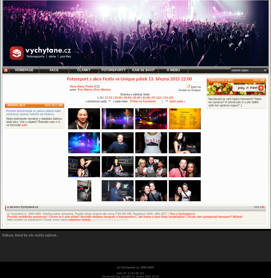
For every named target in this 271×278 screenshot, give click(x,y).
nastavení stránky (79, 219)
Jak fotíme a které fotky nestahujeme (161, 216)
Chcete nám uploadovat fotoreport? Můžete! (215, 216)
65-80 (137, 97)
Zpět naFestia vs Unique (189, 88)
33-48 (118, 97)
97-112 (156, 97)
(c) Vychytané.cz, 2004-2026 (135, 267)
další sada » (175, 101)
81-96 (146, 97)
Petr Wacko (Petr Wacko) (94, 89)
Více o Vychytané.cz (182, 213)
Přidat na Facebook (143, 101)
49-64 (127, 97)
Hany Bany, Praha (81, 86)
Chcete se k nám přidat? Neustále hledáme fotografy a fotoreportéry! (92, 216)
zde (60, 105)
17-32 (108, 97)
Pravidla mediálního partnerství (27, 216)
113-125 (168, 97)
